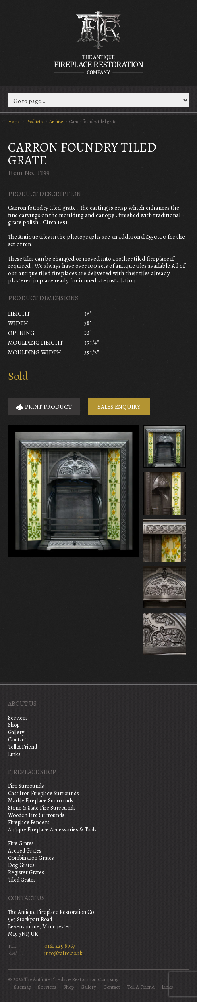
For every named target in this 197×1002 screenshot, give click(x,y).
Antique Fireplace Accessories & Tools (52, 830)
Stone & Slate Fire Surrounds (42, 808)
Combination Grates (31, 858)
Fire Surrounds (26, 786)
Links (14, 754)
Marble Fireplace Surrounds (40, 800)
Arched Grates (24, 851)
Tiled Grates (22, 880)
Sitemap (22, 987)
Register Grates (26, 872)
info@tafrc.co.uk (63, 953)
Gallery (16, 732)
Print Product (44, 407)
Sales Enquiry (119, 407)
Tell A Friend (22, 747)
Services (18, 718)
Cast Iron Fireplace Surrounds (43, 793)
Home (13, 121)
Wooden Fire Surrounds (36, 815)
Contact (17, 739)
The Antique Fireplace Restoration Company (98, 42)
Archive (56, 121)
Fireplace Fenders (29, 822)
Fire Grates (21, 843)
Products (34, 121)
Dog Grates (21, 865)
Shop (13, 725)
